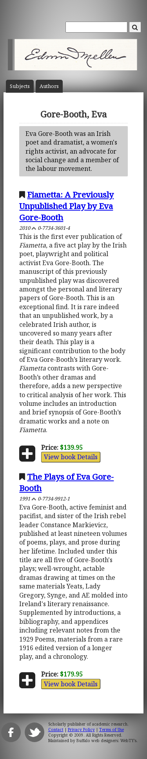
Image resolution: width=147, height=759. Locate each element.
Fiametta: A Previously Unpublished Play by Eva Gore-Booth (66, 206)
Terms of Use (111, 729)
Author (49, 86)
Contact (56, 729)
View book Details (71, 457)
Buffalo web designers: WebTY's (106, 740)
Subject (20, 86)
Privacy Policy (81, 729)
